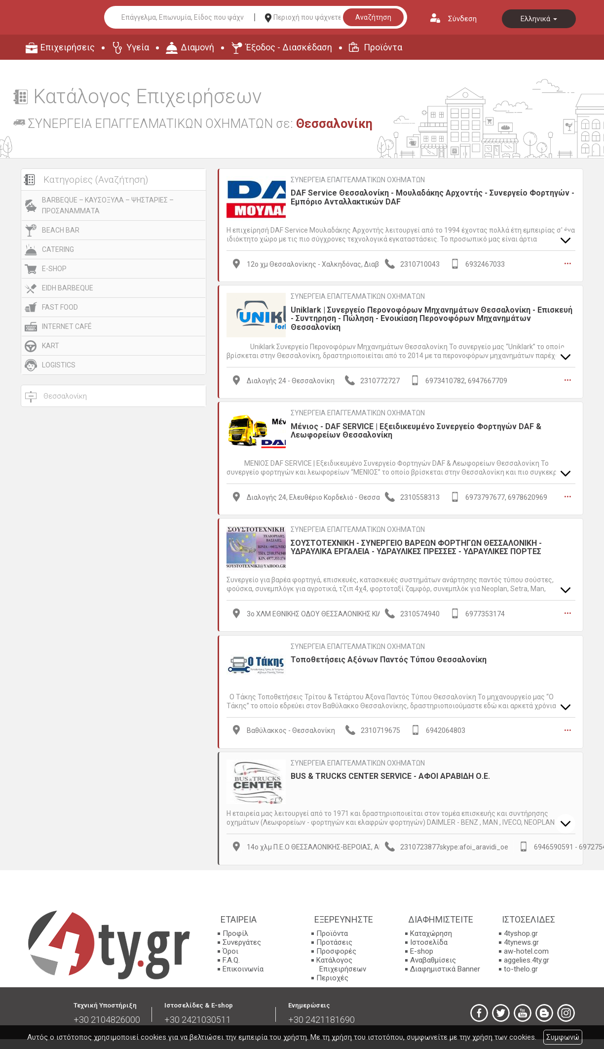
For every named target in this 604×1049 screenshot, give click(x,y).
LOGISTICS (59, 365)
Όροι (230, 948)
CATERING (58, 249)
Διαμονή (197, 47)
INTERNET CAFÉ (67, 326)
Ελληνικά (539, 18)
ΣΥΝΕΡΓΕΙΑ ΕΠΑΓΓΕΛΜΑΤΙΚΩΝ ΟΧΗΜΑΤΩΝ (358, 180)
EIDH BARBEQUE (67, 288)
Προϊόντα (383, 47)
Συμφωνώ (562, 1037)
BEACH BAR (60, 230)
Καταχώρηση (431, 931)
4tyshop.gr (521, 931)
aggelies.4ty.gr (526, 957)
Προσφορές (336, 948)
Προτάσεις (334, 939)
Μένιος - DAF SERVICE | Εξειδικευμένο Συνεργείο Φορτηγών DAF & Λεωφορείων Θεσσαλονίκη (416, 429)
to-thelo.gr (521, 966)
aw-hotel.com (526, 948)
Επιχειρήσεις (67, 47)
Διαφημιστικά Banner (445, 966)
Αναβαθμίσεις (433, 957)
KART (50, 346)
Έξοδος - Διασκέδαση (289, 47)
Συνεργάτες (242, 939)
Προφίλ (235, 931)
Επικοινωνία (243, 966)
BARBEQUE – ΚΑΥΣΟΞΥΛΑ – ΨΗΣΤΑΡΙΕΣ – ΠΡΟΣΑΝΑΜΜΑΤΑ (108, 205)
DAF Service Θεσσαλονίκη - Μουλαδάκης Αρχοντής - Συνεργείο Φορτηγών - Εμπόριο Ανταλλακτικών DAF (432, 197)
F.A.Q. (231, 957)
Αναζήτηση (373, 17)
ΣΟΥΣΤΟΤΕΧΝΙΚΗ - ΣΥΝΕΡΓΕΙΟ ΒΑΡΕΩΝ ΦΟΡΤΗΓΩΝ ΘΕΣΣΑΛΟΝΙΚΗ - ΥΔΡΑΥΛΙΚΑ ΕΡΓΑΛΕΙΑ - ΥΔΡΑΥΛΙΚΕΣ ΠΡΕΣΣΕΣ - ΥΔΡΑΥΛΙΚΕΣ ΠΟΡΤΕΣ (416, 545)
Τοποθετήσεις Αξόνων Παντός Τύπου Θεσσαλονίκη (389, 657)
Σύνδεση (462, 18)
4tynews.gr (521, 939)
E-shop (421, 948)
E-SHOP (54, 269)
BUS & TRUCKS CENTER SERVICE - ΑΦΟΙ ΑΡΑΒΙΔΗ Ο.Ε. (390, 773)
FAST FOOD (60, 307)
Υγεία (137, 47)
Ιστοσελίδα (429, 939)
